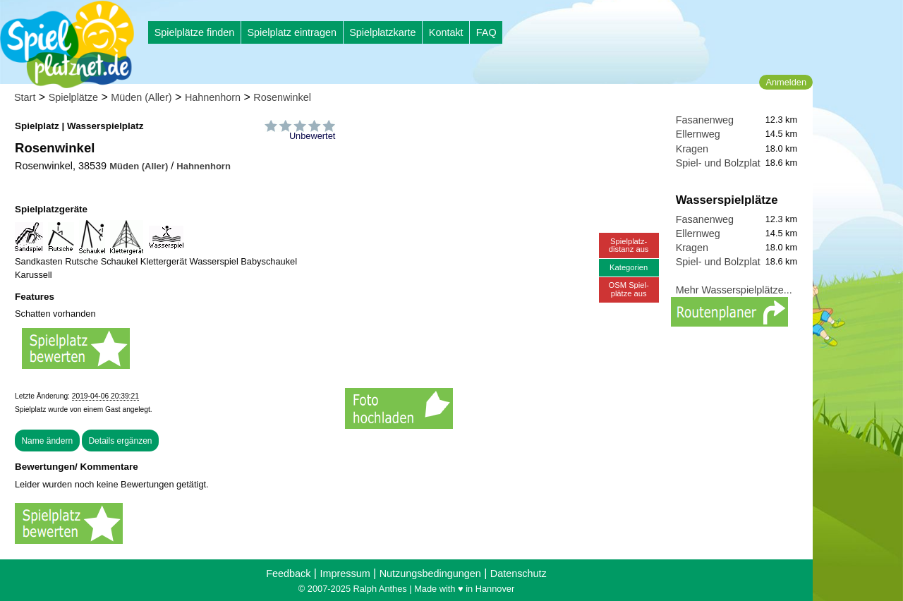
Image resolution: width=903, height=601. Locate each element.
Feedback (288, 573)
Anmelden (785, 82)
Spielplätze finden (194, 32)
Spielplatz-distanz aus (629, 245)
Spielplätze (73, 97)
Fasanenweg (705, 120)
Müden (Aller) (141, 97)
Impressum (345, 573)
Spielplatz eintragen (291, 32)
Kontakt (446, 32)
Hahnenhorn (213, 97)
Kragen (692, 148)
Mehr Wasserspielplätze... (734, 290)
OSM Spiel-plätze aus (629, 289)
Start (24, 97)
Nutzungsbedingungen (430, 573)
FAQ (486, 32)
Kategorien (629, 267)
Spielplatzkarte (382, 32)
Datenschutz (518, 573)
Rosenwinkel (282, 97)
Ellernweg (698, 134)
